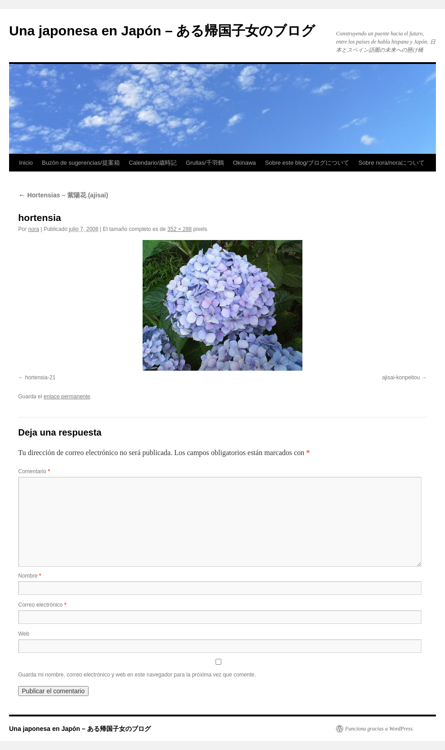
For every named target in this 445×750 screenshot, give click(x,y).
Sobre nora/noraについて (391, 162)
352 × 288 (180, 229)
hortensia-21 (40, 377)
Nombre (29, 576)
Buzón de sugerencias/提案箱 (80, 162)
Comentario (34, 471)
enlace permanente (67, 396)
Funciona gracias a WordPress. (379, 728)
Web (23, 634)
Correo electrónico (42, 605)
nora (33, 229)
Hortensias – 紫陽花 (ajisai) (63, 195)
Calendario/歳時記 (153, 162)
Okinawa (244, 162)
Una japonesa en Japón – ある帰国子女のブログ (162, 30)
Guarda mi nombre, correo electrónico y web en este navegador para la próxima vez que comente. (137, 675)
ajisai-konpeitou (401, 377)
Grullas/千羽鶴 (205, 162)
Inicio (26, 162)
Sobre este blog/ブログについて (307, 162)
